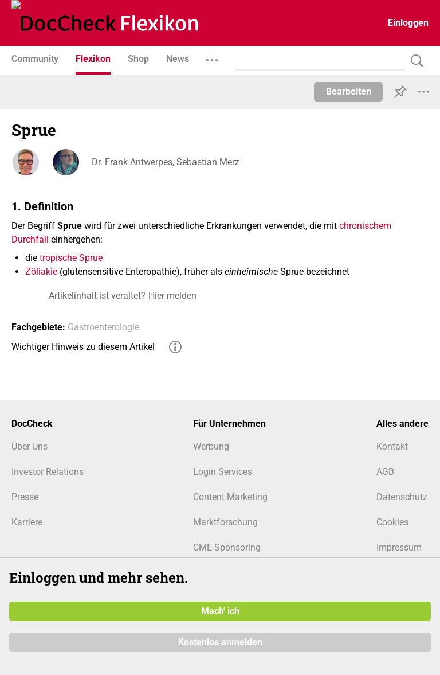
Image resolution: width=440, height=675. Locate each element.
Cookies (392, 522)
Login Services (222, 471)
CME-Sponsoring (227, 547)
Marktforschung (225, 522)
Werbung (211, 446)
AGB (385, 471)
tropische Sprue (71, 257)
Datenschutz (401, 496)
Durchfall (30, 239)
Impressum (399, 547)
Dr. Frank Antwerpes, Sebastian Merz (165, 162)
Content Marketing (230, 496)
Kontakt (392, 446)
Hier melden (172, 295)
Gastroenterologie (103, 327)
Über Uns (29, 446)
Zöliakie (41, 271)
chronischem (365, 225)
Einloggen (408, 22)
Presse (24, 496)
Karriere (26, 522)
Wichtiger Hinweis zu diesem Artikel (83, 346)
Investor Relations (47, 471)
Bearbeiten (348, 91)
